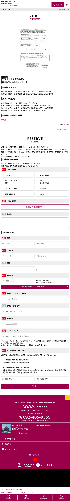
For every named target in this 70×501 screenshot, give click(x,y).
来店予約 (7, 444)
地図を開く (22, 433)
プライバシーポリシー (7, 489)
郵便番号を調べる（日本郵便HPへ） (34, 287)
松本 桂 (66, 124)
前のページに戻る (62, 130)
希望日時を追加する (34, 207)
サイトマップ (20, 489)
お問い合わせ (8, 439)
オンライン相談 (9, 449)
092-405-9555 (35, 417)
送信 (34, 386)
